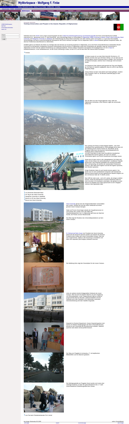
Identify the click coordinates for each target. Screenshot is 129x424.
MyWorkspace (18, 8)
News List (4, 29)
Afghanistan (50, 11)
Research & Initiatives (38, 11)
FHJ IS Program (61, 11)
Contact (78, 11)
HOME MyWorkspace (7, 24)
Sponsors (70, 11)
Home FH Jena (5, 8)
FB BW (12, 8)
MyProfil (4, 26)
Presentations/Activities (7, 27)
